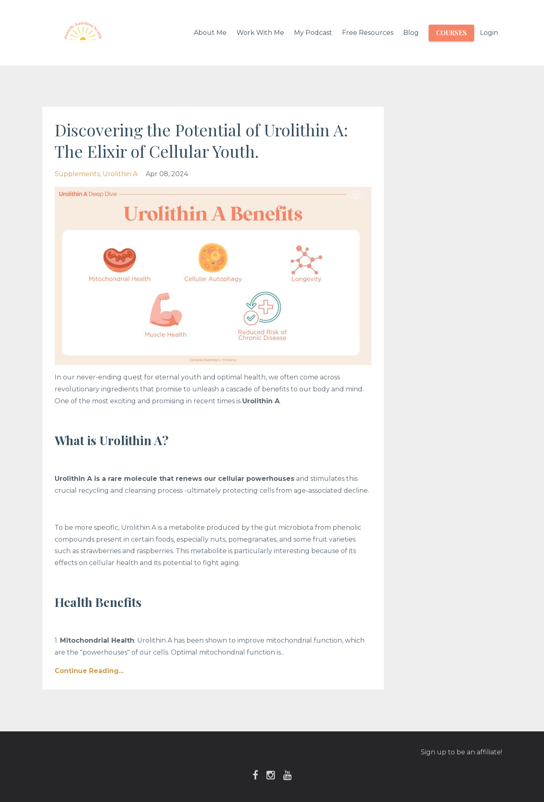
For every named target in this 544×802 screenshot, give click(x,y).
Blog (411, 33)
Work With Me (260, 33)
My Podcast (313, 33)
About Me (210, 33)
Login (489, 33)
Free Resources (367, 33)
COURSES (451, 32)
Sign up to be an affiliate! (461, 752)
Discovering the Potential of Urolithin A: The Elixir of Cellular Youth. (201, 140)
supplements (77, 174)
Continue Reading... (89, 671)
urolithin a (120, 174)
